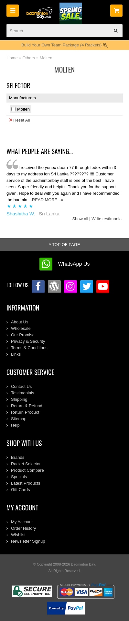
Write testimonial (107, 218)
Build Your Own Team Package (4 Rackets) (64, 45)
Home (12, 57)
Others (28, 57)
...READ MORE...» (45, 199)
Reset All (19, 120)
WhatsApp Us (74, 264)
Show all (80, 218)
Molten (46, 57)
